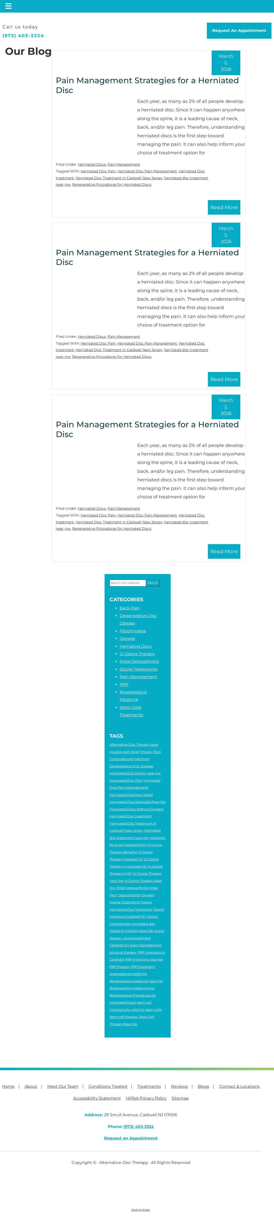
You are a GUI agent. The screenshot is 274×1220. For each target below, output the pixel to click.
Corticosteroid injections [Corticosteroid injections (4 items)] (129, 759)
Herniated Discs (92, 164)
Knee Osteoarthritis (139, 661)
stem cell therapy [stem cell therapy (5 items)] (124, 1017)
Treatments (149, 1086)
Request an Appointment (131, 1138)
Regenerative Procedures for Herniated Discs (111, 184)
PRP (124, 684)
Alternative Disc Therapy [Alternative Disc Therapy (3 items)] (129, 744)
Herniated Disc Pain (98, 171)
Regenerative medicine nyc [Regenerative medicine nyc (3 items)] (132, 988)
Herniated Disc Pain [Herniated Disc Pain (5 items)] (126, 780)
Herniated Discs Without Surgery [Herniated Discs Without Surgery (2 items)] (137, 809)
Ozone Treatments (138, 669)
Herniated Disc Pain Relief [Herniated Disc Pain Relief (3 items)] (131, 795)
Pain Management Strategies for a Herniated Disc (147, 85)
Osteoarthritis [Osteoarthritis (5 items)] (129, 895)
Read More (224, 207)
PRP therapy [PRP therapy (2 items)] (120, 967)
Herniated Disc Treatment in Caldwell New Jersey (119, 178)
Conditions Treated (107, 1086)
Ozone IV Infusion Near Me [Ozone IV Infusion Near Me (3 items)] (131, 931)
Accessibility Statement (97, 1098)
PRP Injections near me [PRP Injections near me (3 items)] (144, 959)
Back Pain (130, 608)
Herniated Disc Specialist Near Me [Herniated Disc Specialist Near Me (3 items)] (137, 802)
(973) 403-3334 (23, 35)
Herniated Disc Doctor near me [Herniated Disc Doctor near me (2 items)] (135, 773)
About (31, 1086)
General (127, 638)
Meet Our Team (62, 1086)
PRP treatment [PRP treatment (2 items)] (143, 967)
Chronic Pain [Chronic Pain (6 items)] (150, 752)
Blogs (203, 1086)
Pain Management (124, 164)
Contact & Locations (239, 1086)
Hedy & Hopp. (140, 1209)
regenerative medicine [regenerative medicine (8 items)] (128, 974)
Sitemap (180, 1098)
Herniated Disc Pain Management (147, 171)
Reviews (179, 1086)
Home (8, 1086)
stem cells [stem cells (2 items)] (153, 1010)
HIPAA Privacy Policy (146, 1098)
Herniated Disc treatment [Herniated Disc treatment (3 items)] (131, 816)
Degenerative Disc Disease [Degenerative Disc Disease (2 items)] (131, 766)
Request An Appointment (239, 30)
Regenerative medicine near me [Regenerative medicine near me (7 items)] (136, 981)
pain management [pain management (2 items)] (146, 945)
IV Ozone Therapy (137, 653)
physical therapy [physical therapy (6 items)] (123, 952)
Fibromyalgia (133, 631)
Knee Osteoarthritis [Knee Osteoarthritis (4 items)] (132, 888)
